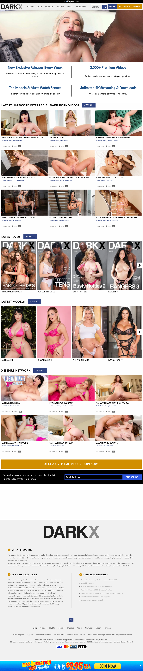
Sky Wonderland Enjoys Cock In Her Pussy (69, 178)
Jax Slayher (6, 180)
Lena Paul (32, 563)
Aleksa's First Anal (11, 403)
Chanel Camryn (112, 141)
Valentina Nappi (50, 563)
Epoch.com (22, 642)
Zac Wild (5, 406)
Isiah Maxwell (7, 141)
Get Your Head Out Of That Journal (112, 403)
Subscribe (132, 477)
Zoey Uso (60, 446)
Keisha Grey (12, 563)
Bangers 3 (113, 292)
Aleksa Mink (17, 141)
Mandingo (78, 566)
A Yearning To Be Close (107, 443)
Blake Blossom (112, 220)
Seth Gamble (101, 406)
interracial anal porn (84, 563)
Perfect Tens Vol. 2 (46, 292)
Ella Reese (17, 220)
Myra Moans (111, 406)
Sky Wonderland (66, 180)
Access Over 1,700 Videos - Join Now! (71, 464)
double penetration (100, 563)
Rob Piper (66, 566)
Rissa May (109, 180)
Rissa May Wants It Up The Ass (109, 178)
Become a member (129, 6)
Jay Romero (100, 446)
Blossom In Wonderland (61, 403)
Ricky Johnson (47, 566)
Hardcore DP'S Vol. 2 (12, 292)
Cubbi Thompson (17, 180)
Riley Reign (64, 141)
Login (112, 6)
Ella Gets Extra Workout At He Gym (18, 218)
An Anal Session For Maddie (15, 443)
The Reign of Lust (57, 138)
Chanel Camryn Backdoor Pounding (113, 138)
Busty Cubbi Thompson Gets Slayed (18, 178)
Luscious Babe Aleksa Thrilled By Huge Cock (22, 138)
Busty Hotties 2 (80, 292)
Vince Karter (6, 446)
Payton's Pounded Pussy (60, 218)
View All (89, 105)
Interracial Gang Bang (33, 590)
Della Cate (109, 446)
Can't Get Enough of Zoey (61, 443)
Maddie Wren (17, 446)
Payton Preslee (64, 220)
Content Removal (127, 642)
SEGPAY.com (91, 642)
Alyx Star (40, 563)
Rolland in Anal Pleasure (54, 590)
